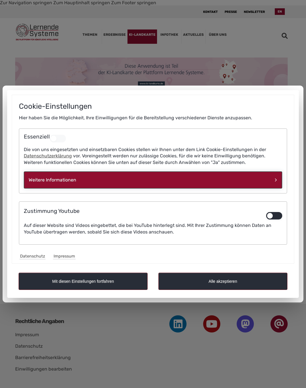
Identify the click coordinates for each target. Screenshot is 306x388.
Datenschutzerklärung (48, 156)
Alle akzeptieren (223, 281)
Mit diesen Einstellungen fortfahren (83, 281)
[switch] (274, 215)
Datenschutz (32, 256)
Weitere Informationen (52, 180)
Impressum (64, 256)
